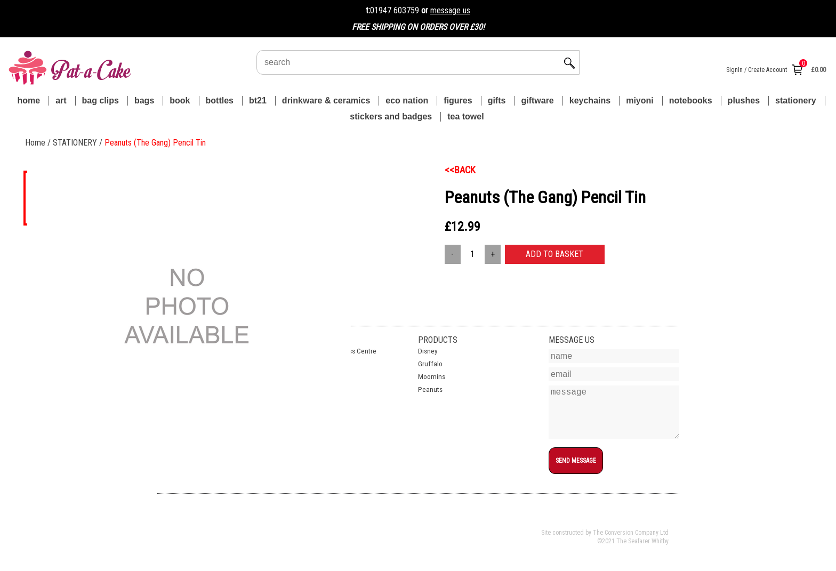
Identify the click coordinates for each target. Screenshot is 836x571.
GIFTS (497, 100)
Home (28, 100)
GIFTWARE (537, 100)
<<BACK (460, 170)
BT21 (258, 100)
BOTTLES (220, 100)
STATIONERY (795, 100)
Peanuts (430, 389)
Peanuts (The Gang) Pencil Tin (155, 143)
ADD (554, 254)
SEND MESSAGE (576, 460)
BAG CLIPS (100, 100)
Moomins (431, 377)
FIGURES (458, 100)
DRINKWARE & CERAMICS (326, 100)
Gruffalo (430, 364)
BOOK (180, 100)
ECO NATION (406, 100)
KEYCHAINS (589, 100)
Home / (39, 143)
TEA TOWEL (465, 116)
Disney (428, 351)
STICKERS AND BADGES (391, 116)
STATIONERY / (78, 143)
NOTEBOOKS (690, 100)
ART (60, 100)
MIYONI (640, 100)
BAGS (144, 100)
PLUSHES (744, 100)
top (553, 480)
